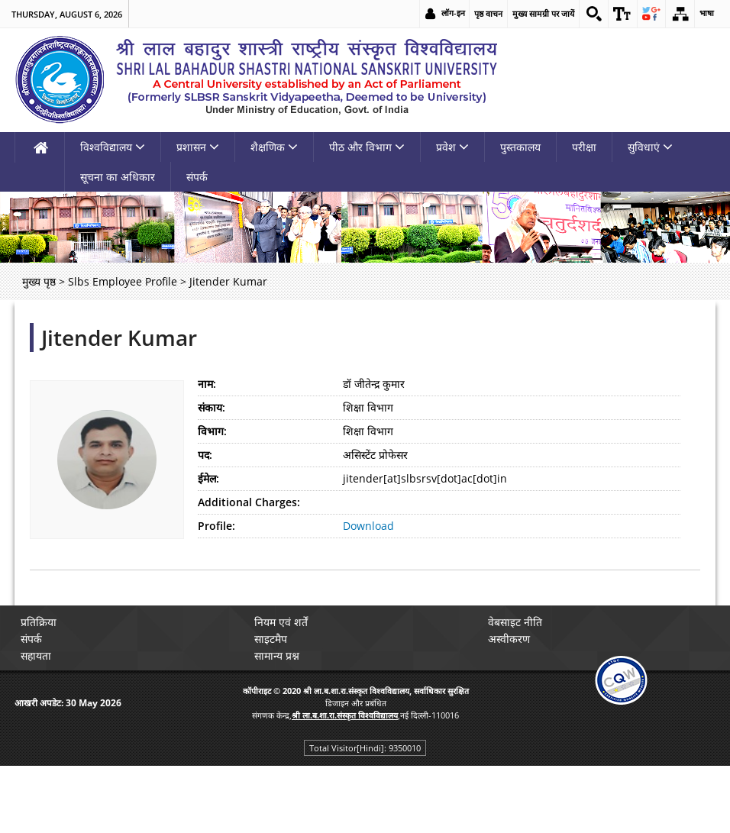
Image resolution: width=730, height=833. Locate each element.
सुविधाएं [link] (650, 147)
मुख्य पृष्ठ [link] (39, 281)
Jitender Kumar (119, 337)
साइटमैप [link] (273, 638)
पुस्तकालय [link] (520, 147)
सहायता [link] (39, 655)
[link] (589, 13)
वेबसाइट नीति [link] (518, 622)
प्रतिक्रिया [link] (42, 622)
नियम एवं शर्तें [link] (284, 622)
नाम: (207, 383)
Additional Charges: (249, 502)
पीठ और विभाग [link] (367, 147)
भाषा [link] (706, 13)
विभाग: (212, 431)
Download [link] (368, 525)
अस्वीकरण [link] (512, 638)
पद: (205, 454)
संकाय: (211, 407)
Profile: (216, 525)
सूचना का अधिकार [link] (117, 177)
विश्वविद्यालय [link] (112, 147)
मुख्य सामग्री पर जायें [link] (539, 13)
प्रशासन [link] (197, 147)
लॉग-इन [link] (448, 13)
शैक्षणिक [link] (274, 147)
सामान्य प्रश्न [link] (279, 655)
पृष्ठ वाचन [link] (484, 13)
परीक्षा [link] (584, 147)
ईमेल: (208, 478)
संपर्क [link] (197, 177)
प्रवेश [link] (452, 147)
